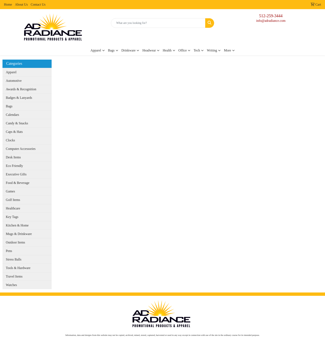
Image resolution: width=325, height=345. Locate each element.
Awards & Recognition (21, 89)
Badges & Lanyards (19, 97)
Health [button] (167, 50)
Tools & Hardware (18, 268)
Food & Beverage (17, 183)
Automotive (14, 80)
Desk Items (13, 157)
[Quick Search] (158, 23)
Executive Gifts (16, 174)
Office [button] (182, 50)
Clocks (10, 140)
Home (8, 4)
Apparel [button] (95, 50)
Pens (9, 251)
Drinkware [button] (128, 50)
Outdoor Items (15, 242)
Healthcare (13, 208)
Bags (9, 106)
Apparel (11, 72)
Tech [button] (197, 50)
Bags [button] (111, 50)
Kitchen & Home (17, 225)
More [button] (227, 50)
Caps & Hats (14, 131)
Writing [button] (212, 50)
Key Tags (12, 217)
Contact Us (38, 4)
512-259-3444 (271, 15)
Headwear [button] (149, 50)
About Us (21, 4)
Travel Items (14, 276)
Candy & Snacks (17, 123)
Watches (11, 285)
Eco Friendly (14, 166)
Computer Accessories (21, 148)
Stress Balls (13, 259)
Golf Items (13, 200)
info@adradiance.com (270, 20)
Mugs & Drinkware (19, 234)
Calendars (12, 114)
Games (10, 191)
